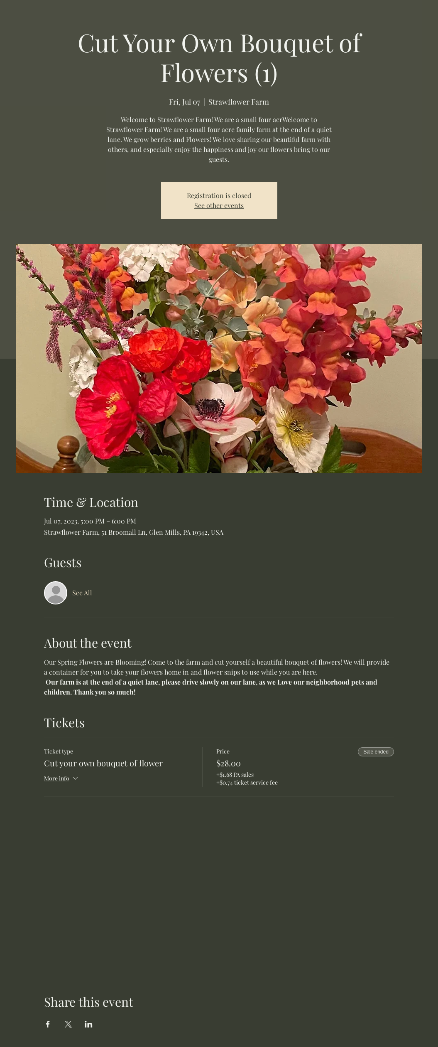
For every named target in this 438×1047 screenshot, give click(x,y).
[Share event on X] (68, 1024)
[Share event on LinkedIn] (89, 1024)
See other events (219, 205)
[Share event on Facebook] (48, 1024)
